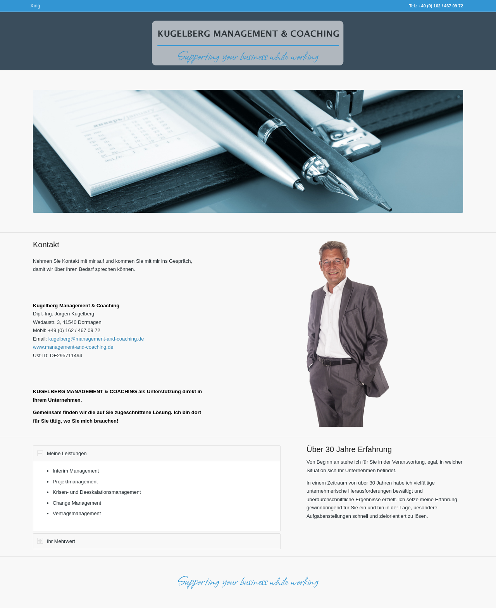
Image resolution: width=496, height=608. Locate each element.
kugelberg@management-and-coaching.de (96, 339)
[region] (157, 496)
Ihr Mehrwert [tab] (56, 541)
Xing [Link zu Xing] (35, 6)
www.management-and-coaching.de (73, 347)
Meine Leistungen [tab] (62, 453)
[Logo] (248, 49)
